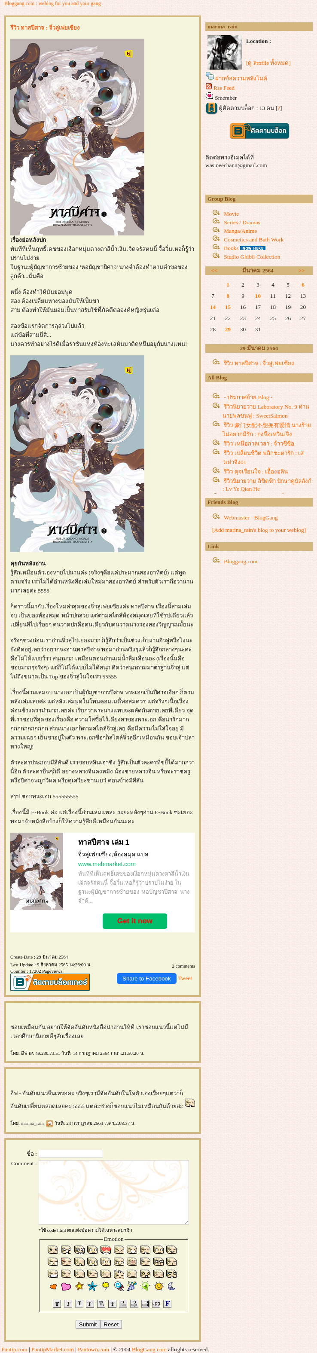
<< (214, 270)
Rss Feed (224, 88)
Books (231, 248)
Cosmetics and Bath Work (253, 239)
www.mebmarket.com (107, 864)
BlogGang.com (149, 1349)
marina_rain (37, 1123)
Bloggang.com (240, 561)
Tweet (185, 978)
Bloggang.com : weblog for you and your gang (52, 3)
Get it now (134, 921)
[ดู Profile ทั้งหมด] (268, 63)
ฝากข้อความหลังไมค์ (241, 78)
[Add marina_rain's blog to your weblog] (259, 530)
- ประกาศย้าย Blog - (248, 397)
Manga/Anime (240, 231)
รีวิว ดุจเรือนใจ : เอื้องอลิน (256, 471)
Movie (231, 214)
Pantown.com (93, 1349)
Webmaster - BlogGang (251, 517)
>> (302, 270)
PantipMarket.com (52, 1349)
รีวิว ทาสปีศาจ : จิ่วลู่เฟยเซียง (259, 363)
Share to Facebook (146, 978)
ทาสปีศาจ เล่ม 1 (103, 842)
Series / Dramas (242, 222)
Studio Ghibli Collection (252, 256)
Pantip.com (14, 1349)
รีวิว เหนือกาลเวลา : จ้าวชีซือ (259, 443)
